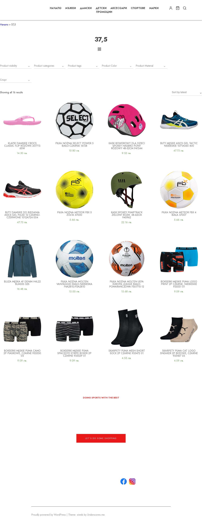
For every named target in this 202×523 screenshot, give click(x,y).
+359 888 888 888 (73, 479)
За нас (95, 475)
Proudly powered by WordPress (49, 515)
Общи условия (100, 483)
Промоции (104, 12)
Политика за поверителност (100, 488)
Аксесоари (118, 8)
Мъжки (70, 8)
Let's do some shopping (101, 438)
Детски (101, 8)
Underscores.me (95, 515)
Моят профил (99, 494)
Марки (154, 8)
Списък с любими (102, 498)
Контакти (96, 479)
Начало (55, 8)
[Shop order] (186, 93)
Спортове (138, 8)
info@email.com (71, 475)
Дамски (86, 8)
